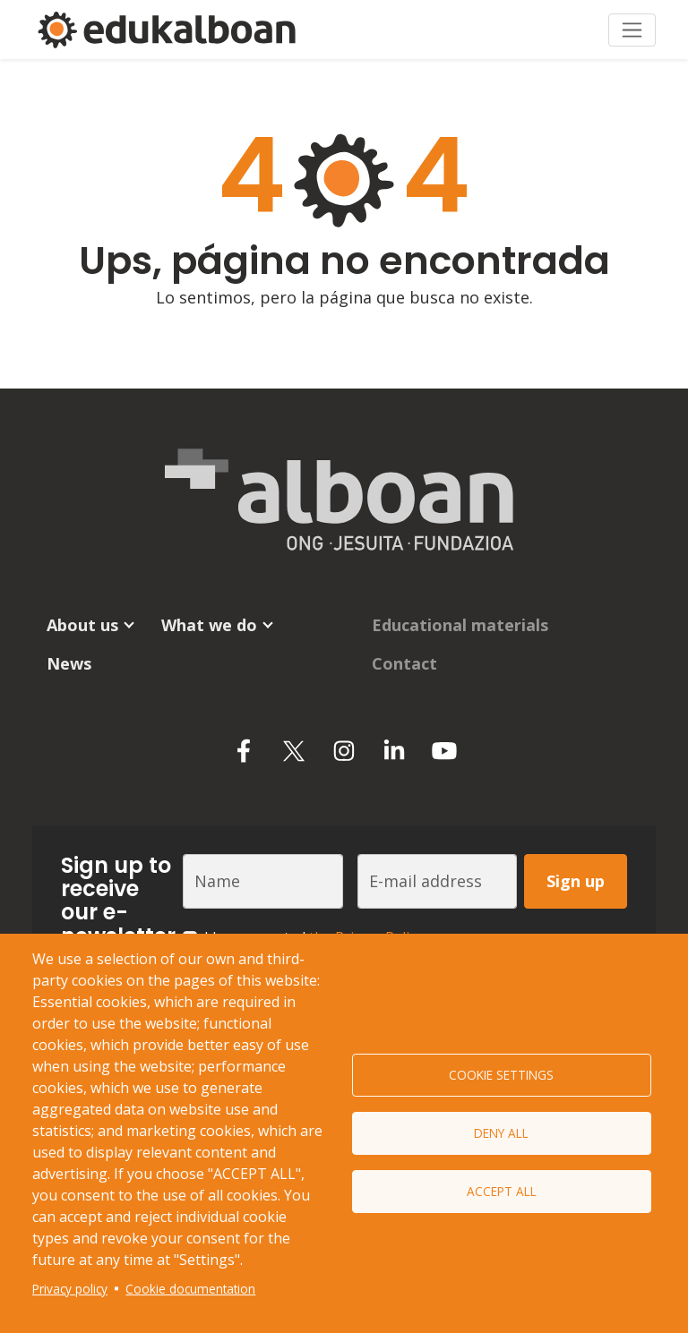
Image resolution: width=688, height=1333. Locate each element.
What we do (209, 625)
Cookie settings (501, 1074)
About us (82, 625)
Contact (404, 663)
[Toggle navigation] (632, 30)
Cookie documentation (190, 1288)
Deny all (501, 1132)
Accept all (502, 1191)
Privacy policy (70, 1288)
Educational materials (460, 625)
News (69, 663)
